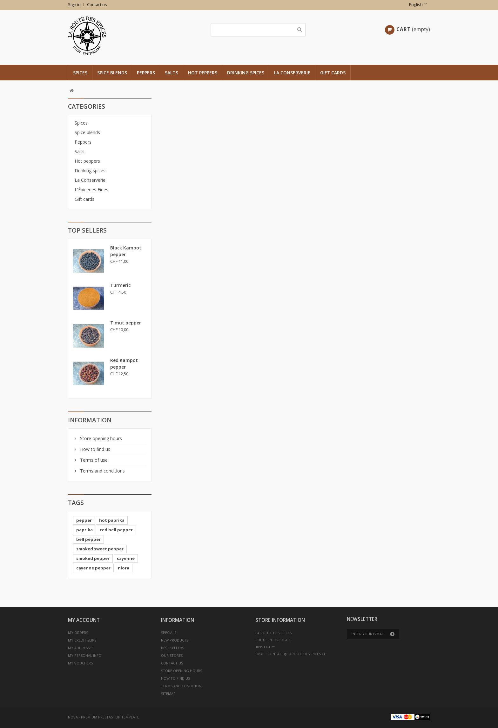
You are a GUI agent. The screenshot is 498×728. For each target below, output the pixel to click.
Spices (80, 73)
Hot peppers (202, 73)
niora (123, 568)
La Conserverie (292, 73)
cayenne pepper (93, 568)
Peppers (146, 73)
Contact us (97, 4)
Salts (171, 73)
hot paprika (111, 520)
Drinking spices (245, 73)
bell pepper (88, 539)
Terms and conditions (102, 471)
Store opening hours (100, 438)
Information (89, 420)
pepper (84, 520)
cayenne (126, 558)
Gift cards (333, 73)
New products (174, 640)
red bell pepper (116, 530)
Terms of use (93, 460)
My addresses (80, 647)
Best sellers (172, 647)
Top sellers (87, 230)
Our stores (172, 655)
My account (84, 620)
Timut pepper (125, 323)
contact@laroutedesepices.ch (296, 653)
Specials (168, 632)
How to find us (94, 449)
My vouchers (80, 663)
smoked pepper (93, 558)
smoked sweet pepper (100, 549)
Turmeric (120, 285)
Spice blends (112, 73)
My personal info (84, 655)
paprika (84, 530)
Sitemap (168, 693)
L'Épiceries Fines (91, 190)
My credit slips (82, 640)
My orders (78, 632)
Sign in (74, 4)
